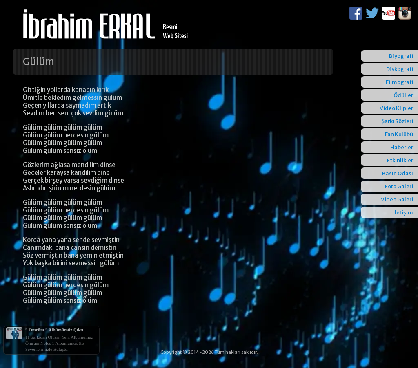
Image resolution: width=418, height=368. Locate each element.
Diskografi (399, 69)
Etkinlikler (400, 160)
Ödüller (403, 95)
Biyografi (401, 56)
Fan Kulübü (399, 134)
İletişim (403, 212)
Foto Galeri (399, 186)
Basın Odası (397, 173)
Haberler (401, 147)
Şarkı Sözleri (397, 121)
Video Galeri (397, 199)
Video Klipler (396, 108)
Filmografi (399, 82)
